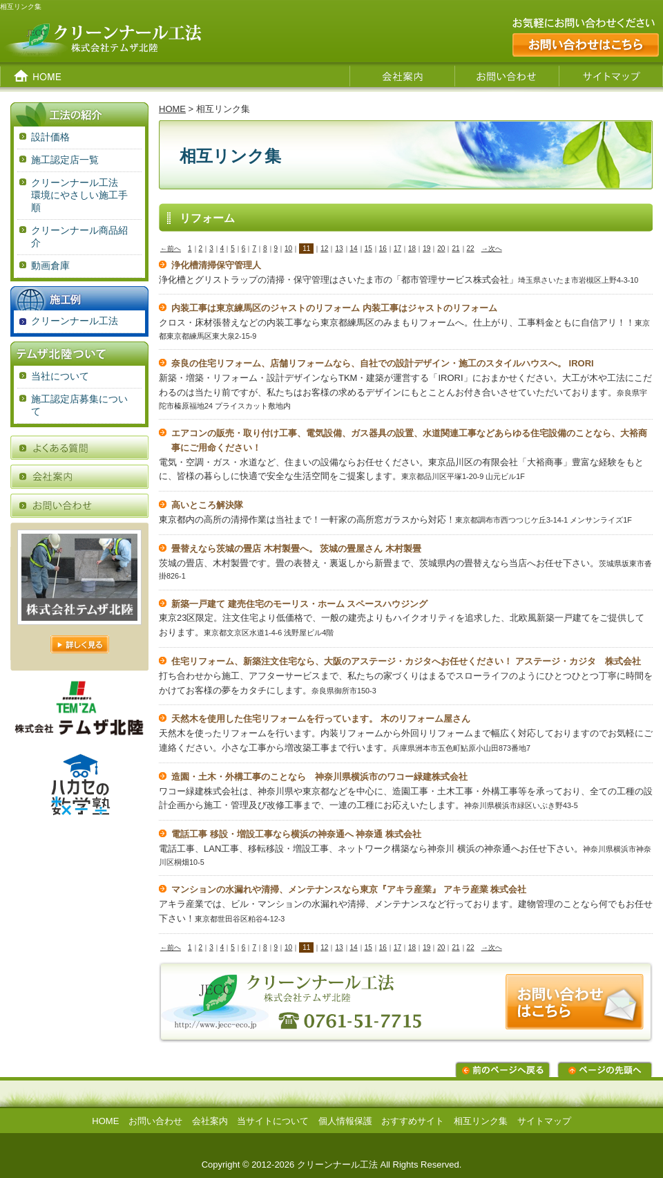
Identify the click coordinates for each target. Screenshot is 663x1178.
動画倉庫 (50, 265)
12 (324, 248)
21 (455, 248)
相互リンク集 (481, 1121)
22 (470, 248)
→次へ (491, 248)
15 (368, 248)
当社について (60, 376)
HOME (172, 109)
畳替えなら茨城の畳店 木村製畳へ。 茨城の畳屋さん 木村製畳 (296, 548)
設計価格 (50, 136)
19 (426, 248)
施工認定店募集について (79, 405)
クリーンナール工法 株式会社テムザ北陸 (172, 40)
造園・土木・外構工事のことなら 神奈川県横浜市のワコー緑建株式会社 (319, 777)
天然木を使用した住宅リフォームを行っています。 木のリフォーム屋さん (320, 718)
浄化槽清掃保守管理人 (216, 265)
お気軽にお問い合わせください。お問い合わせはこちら (580, 40)
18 (412, 248)
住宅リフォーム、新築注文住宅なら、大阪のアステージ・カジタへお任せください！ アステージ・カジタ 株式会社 (406, 661)
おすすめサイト (412, 1121)
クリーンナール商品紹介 (79, 236)
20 (441, 248)
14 (354, 248)
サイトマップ (544, 1121)
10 (288, 248)
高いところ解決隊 (207, 505)
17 (397, 248)
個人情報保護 (345, 1121)
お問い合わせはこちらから (406, 1007)
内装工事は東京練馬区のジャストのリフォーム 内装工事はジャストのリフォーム (334, 308)
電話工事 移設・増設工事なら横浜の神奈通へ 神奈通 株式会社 (296, 834)
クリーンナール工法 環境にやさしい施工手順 (86, 195)
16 (383, 248)
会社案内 (210, 1121)
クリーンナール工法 (74, 320)
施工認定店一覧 (65, 159)
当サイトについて (273, 1121)
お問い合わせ (155, 1121)
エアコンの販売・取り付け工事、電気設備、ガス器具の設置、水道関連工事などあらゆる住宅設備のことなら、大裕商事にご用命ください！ (409, 440)
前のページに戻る (502, 1069)
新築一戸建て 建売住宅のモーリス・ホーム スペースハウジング (299, 604)
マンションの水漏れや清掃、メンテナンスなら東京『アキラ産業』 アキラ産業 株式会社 (348, 889)
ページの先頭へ (605, 1069)
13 (339, 248)
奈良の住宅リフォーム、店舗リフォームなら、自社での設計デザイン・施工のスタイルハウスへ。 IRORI (382, 363)
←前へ (170, 248)
